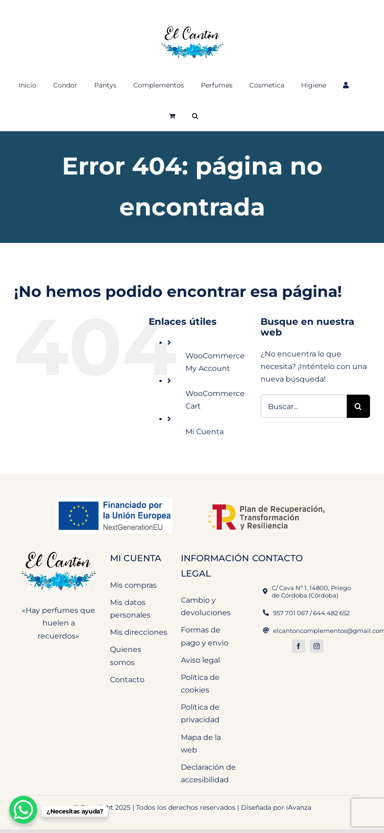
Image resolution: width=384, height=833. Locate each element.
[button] (195, 115)
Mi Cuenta (204, 431)
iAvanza (298, 807)
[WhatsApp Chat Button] (23, 810)
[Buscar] (358, 406)
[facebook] (298, 646)
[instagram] (316, 646)
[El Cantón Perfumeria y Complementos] (58, 549)
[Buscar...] (304, 406)
